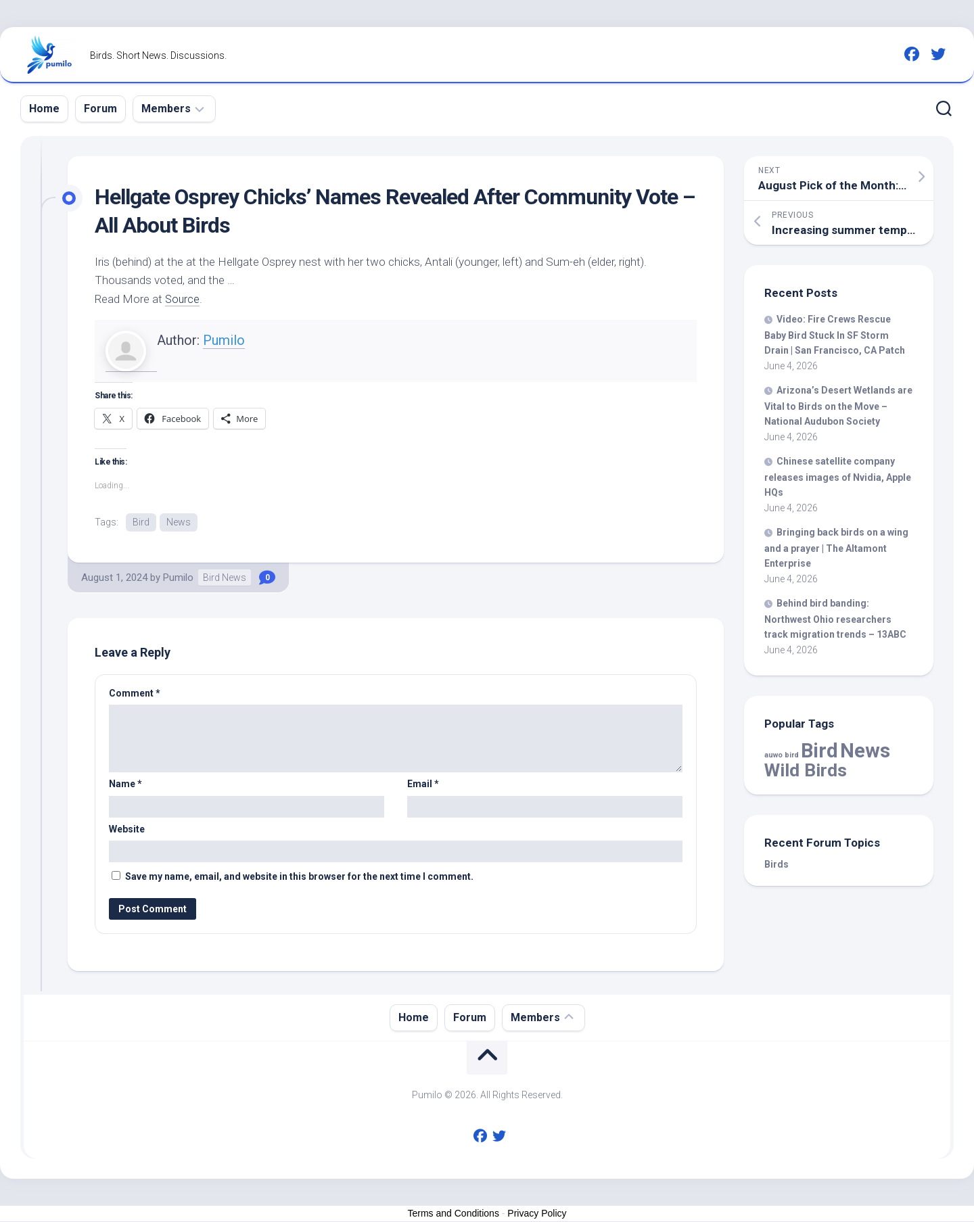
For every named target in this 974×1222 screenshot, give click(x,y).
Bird (141, 522)
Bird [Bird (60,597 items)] (819, 750)
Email (423, 784)
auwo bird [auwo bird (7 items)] (781, 755)
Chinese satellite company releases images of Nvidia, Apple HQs (837, 477)
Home (44, 108)
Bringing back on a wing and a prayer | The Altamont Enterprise (836, 548)
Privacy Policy (536, 1213)
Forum (100, 108)
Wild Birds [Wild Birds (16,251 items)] (805, 769)
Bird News (224, 578)
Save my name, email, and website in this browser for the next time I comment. (299, 877)
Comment (134, 693)
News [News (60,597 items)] (865, 750)
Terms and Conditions (453, 1213)
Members (166, 108)
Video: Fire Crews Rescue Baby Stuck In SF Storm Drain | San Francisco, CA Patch (834, 335)
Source (183, 299)
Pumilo (224, 340)
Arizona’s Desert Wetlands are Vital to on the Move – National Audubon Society (838, 406)
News (178, 522)
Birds (776, 864)
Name (125, 784)
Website (127, 829)
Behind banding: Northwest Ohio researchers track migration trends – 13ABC (835, 619)
